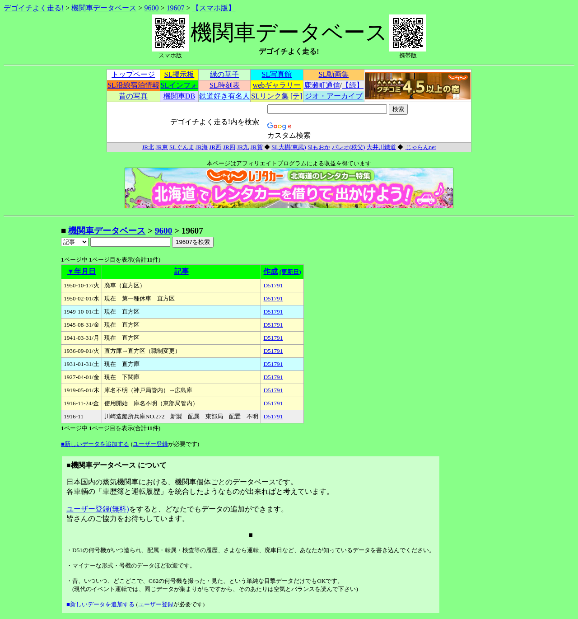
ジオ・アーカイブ (334, 96)
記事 (181, 271)
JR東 (162, 147)
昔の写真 (133, 96)
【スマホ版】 (213, 8)
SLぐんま (181, 147)
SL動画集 (334, 74)
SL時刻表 (225, 85)
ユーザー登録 (150, 444)
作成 (270, 271)
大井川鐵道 (381, 147)
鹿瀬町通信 (322, 85)
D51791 (273, 285)
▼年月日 (81, 271)
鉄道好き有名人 (224, 96)
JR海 (202, 147)
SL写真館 (277, 74)
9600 (151, 8)
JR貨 (257, 147)
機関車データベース (103, 8)
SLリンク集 (270, 96)
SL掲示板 (179, 74)
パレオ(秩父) (348, 147)
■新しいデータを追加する (95, 444)
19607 (175, 8)
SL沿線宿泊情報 (133, 85)
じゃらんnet (420, 147)
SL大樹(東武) (288, 147)
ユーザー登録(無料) (97, 509)
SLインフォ (179, 85)
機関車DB (179, 96)
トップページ (133, 74)
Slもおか (319, 147)
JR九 (243, 147)
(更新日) (290, 271)
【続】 (353, 85)
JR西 (215, 147)
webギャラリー (277, 85)
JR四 (229, 147)
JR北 (148, 147)
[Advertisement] (32, 360)
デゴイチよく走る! (34, 8)
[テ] (296, 96)
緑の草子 (224, 74)
